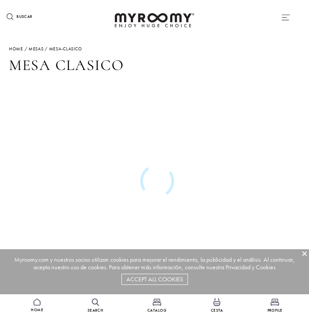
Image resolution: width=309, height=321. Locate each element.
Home (16, 49)
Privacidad (238, 267)
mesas (36, 49)
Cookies (266, 267)
